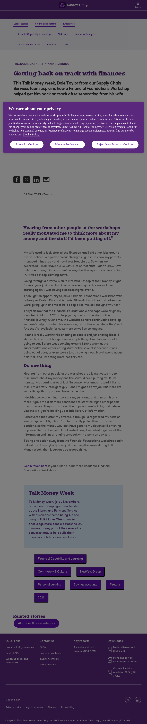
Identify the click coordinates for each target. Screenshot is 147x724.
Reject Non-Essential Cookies (115, 144)
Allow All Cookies (26, 144)
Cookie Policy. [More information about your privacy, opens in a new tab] (32, 134)
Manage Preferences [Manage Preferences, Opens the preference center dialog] (67, 144)
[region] (73, 127)
